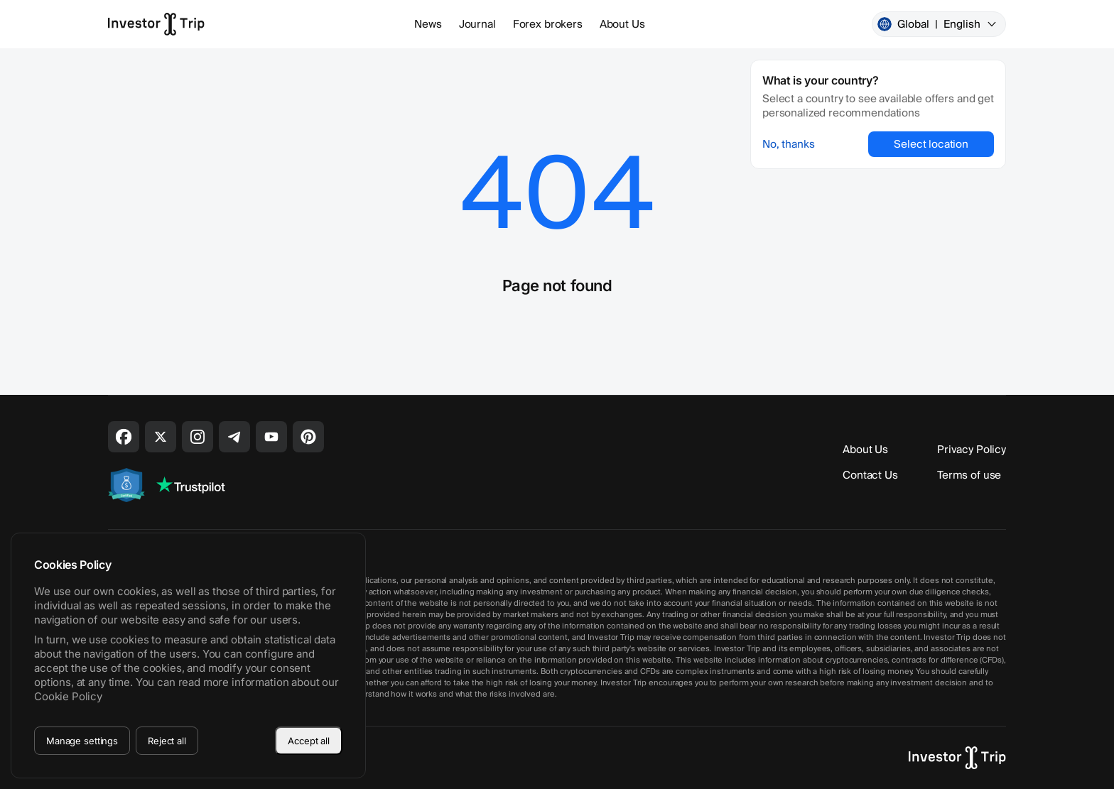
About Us (622, 24)
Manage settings (82, 740)
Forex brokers (548, 24)
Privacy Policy (971, 449)
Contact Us (870, 475)
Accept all (309, 740)
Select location (931, 144)
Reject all (167, 740)
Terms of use (969, 475)
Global (937, 24)
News (427, 24)
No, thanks (788, 144)
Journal (477, 24)
